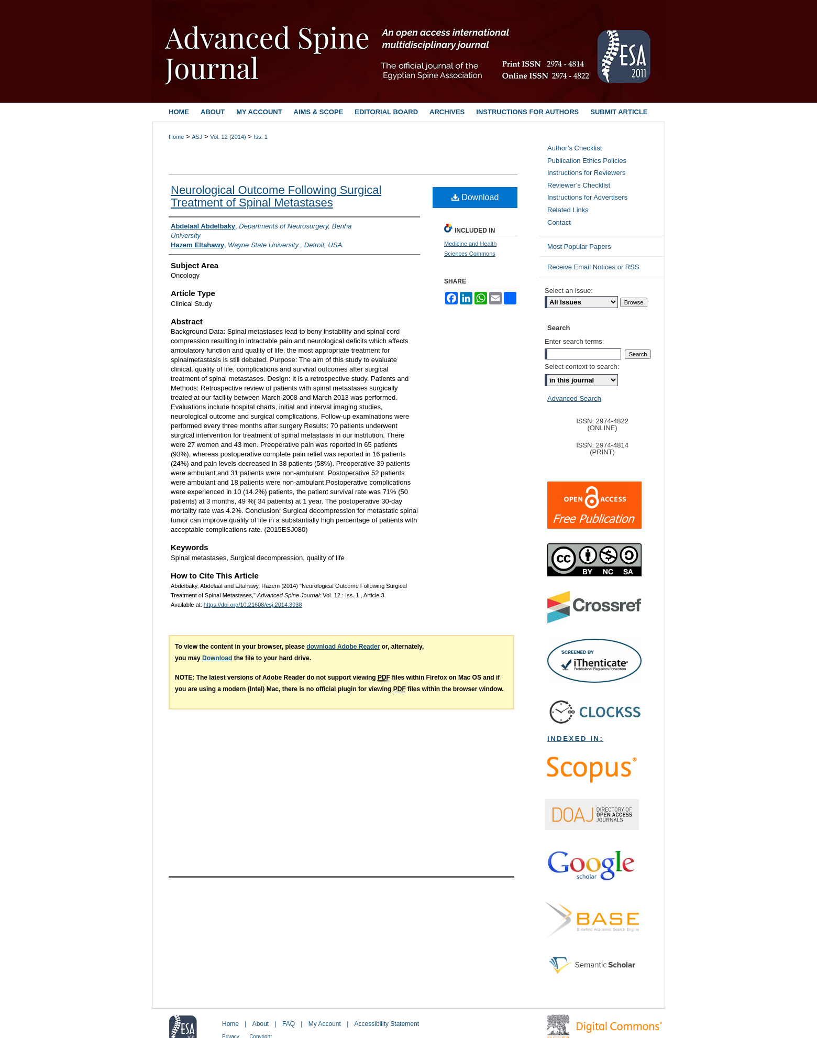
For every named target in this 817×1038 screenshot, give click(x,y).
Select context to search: (582, 366)
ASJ (197, 137)
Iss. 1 (261, 137)
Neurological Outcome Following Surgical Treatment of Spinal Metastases (276, 196)
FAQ (288, 1024)
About (260, 1024)
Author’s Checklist (574, 148)
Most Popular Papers (579, 246)
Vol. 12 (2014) (228, 137)
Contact (559, 222)
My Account (324, 1024)
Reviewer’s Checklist (578, 185)
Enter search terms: (574, 341)
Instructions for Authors (527, 112)
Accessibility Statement (387, 1024)
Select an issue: (569, 290)
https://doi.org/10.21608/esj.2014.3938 (253, 605)
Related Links (568, 210)
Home (176, 137)
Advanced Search (574, 398)
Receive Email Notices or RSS (593, 267)
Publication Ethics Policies (586, 161)
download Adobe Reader (343, 646)
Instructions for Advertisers (587, 197)
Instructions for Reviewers (586, 173)
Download (475, 197)
